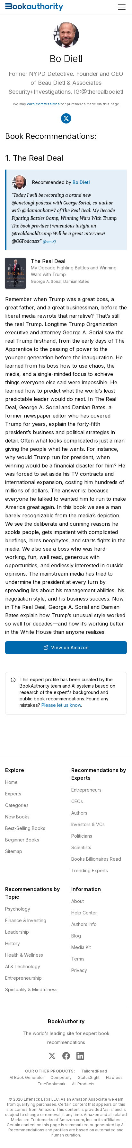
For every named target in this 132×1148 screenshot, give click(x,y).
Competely (61, 1077)
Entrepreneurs (86, 790)
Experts (13, 793)
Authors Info (84, 924)
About (77, 901)
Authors (79, 813)
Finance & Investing (25, 920)
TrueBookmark (52, 1083)
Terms (77, 958)
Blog (76, 935)
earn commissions (43, 104)
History (12, 943)
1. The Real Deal (34, 158)
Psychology (17, 909)
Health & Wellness (24, 955)
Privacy (79, 970)
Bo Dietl (81, 182)
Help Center (84, 912)
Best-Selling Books (25, 828)
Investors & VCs (88, 824)
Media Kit (81, 947)
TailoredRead (94, 1071)
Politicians (81, 836)
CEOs (77, 801)
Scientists (81, 847)
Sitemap (13, 851)
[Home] (34, 7)
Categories (17, 805)
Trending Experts (89, 870)
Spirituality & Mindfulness (31, 989)
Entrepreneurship (23, 978)
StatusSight (89, 1077)
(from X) (49, 241)
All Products (83, 1083)
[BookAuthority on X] (52, 1056)
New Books (17, 816)
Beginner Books (22, 839)
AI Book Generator (27, 1077)
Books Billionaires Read (96, 859)
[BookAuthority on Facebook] (66, 1056)
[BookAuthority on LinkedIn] (80, 1056)
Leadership (17, 932)
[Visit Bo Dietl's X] (66, 118)
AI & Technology (22, 966)
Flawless (114, 1077)
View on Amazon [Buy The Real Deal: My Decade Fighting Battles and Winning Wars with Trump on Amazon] (66, 647)
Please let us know (61, 705)
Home (11, 782)
